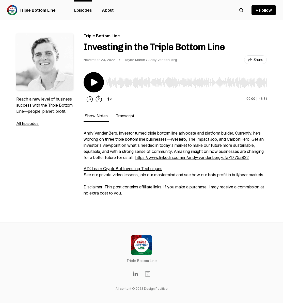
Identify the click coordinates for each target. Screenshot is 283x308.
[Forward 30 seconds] (98, 99)
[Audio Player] (186, 81)
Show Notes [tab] (96, 115)
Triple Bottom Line (37, 10)
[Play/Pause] (94, 82)
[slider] (186, 82)
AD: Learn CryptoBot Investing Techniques (123, 168)
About (108, 10)
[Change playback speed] (109, 99)
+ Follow (264, 10)
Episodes (83, 10)
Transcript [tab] (125, 115)
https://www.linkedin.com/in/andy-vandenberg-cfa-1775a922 (192, 157)
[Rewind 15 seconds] (89, 99)
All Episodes (27, 123)
